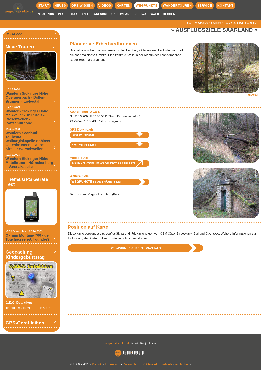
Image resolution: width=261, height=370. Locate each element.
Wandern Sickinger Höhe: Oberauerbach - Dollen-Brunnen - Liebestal (27, 97)
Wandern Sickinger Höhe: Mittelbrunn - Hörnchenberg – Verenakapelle (29, 163)
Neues (60, 5)
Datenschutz (131, 364)
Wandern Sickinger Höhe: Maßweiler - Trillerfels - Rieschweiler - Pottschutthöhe (27, 117)
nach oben (182, 364)
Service (204, 5)
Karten (123, 5)
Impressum (112, 364)
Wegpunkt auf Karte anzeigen (136, 247)
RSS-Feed (13, 34)
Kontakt (226, 5)
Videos (104, 5)
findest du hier (138, 238)
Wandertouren (177, 5)
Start (43, 5)
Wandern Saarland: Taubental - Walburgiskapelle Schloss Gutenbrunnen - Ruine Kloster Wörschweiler (27, 141)
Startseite (166, 364)
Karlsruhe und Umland (112, 13)
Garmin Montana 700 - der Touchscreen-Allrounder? (27, 237)
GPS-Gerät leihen (24, 322)
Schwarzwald (147, 13)
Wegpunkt (83, 135)
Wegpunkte (147, 5)
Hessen (169, 13)
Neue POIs (46, 13)
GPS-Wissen (82, 5)
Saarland (79, 13)
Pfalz (63, 13)
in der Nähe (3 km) (96, 181)
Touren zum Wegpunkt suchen (90, 194)
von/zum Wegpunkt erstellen (103, 163)
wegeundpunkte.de (117, 343)
